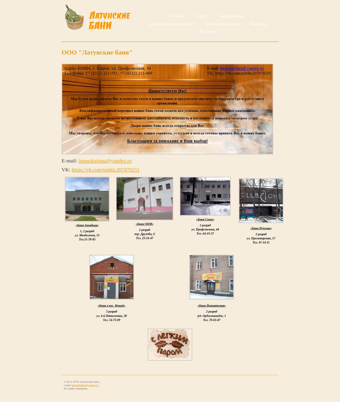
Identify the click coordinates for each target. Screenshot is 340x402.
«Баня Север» (205, 219)
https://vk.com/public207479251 (106, 169)
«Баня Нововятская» (212, 305)
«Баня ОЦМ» (145, 224)
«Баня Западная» (87, 225)
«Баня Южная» (261, 228)
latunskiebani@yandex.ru (105, 161)
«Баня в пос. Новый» (112, 305)
